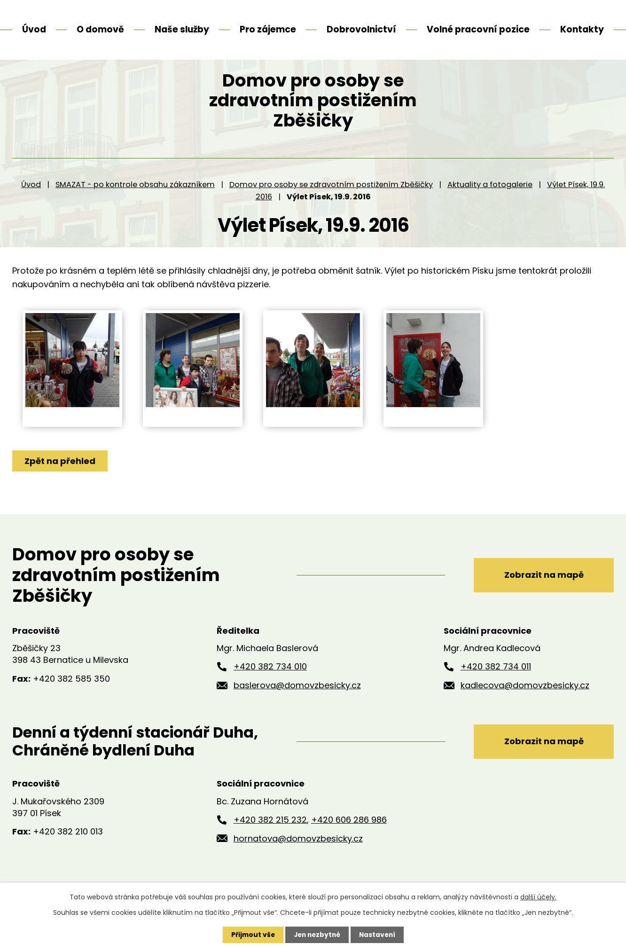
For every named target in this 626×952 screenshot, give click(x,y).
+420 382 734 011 (496, 684)
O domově (100, 29)
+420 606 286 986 (349, 837)
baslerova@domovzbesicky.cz (297, 703)
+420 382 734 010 (270, 684)
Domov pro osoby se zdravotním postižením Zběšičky (331, 202)
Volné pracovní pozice (478, 29)
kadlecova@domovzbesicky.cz (525, 703)
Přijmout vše (250, 934)
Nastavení (379, 934)
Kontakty (582, 29)
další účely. (538, 897)
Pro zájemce (268, 29)
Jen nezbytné (316, 934)
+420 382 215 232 (270, 837)
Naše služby (182, 29)
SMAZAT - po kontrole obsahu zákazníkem (135, 202)
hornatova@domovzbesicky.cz (298, 856)
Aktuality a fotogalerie (489, 202)
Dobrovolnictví (361, 29)
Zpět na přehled (60, 478)
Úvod (31, 202)
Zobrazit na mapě (542, 592)
